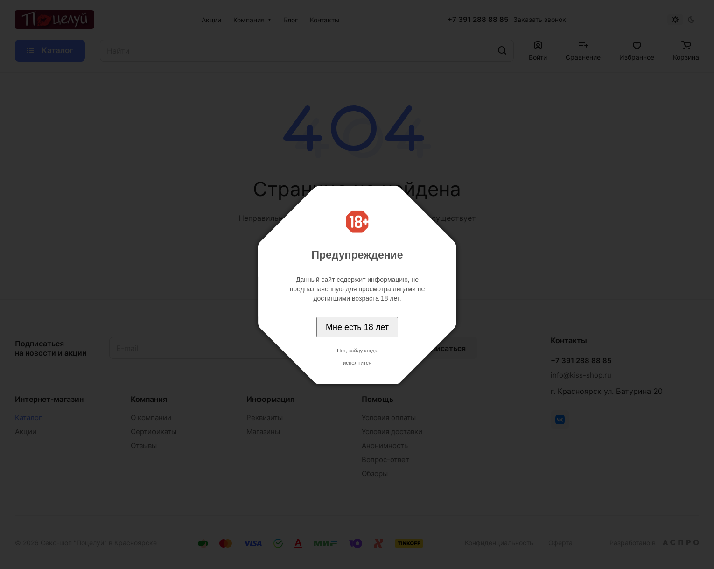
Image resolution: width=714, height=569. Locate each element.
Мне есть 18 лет (357, 327)
